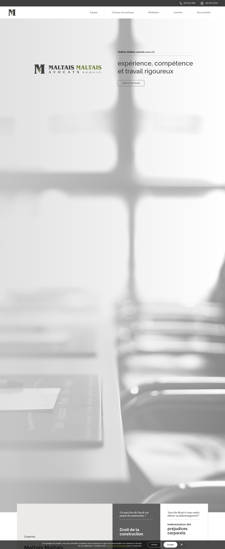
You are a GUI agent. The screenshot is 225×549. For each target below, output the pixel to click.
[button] (181, 544)
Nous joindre (204, 12)
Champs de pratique (123, 12)
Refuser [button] (154, 545)
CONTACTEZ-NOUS (131, 79)
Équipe (93, 12)
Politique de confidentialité (116, 546)
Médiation (153, 12)
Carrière (178, 12)
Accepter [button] (170, 545)
